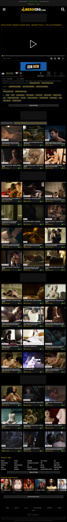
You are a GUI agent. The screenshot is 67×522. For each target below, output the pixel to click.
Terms (59, 507)
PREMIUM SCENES (33, 1)
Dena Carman (6, 100)
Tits (4, 97)
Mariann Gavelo (17, 100)
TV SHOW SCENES (23, 1)
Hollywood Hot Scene (13, 97)
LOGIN (37, 4)
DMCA (33, 510)
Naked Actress (57, 95)
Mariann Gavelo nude (47, 83)
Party (12, 95)
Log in (26, 507)
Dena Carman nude (35, 83)
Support (49, 507)
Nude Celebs (53, 97)
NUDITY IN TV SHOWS (41, 86)
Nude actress (47, 95)
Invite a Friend (37, 507)
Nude (7, 95)
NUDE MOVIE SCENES (14, 86)
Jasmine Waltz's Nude (44, 1)
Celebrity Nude (20, 95)
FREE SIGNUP (31, 4)
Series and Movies (32, 97)
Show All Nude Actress (33, 496)
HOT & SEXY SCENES (28, 86)
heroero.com (36, 514)
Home (7, 507)
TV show (23, 97)
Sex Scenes (39, 95)
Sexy (60, 97)
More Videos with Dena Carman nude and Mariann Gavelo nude (30, 123)
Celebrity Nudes (44, 97)
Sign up (17, 507)
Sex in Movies (30, 95)
